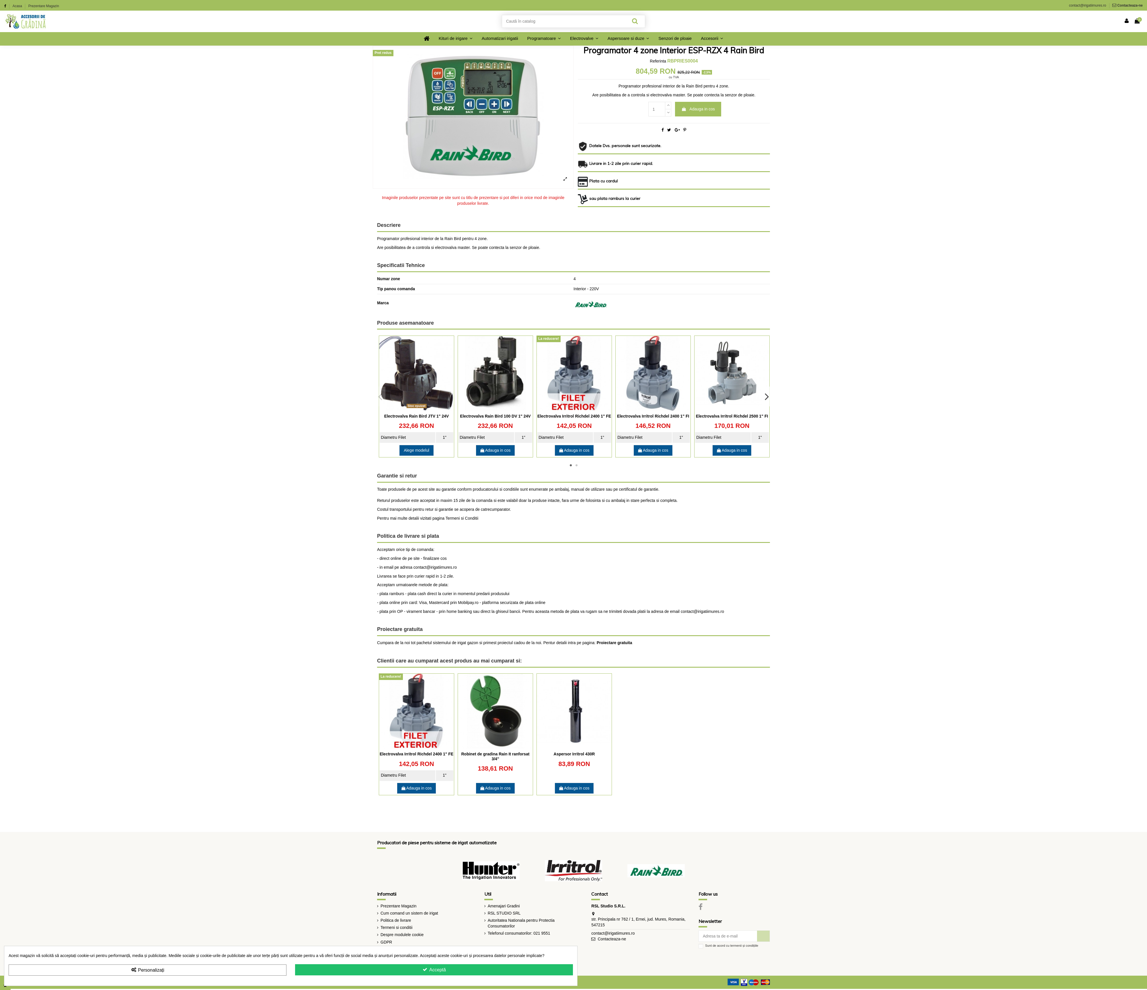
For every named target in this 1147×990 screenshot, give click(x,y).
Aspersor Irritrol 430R (574, 754)
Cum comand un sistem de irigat (409, 913)
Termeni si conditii (396, 927)
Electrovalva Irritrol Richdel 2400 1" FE (574, 416)
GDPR (386, 942)
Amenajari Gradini (504, 906)
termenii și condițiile (744, 945)
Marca (383, 303)
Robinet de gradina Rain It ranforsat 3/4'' (495, 756)
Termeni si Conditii (462, 518)
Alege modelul (416, 450)
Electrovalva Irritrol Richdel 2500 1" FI (732, 416)
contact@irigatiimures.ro (1087, 5)
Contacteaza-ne (1130, 5)
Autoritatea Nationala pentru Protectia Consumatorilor (521, 923)
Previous (380, 396)
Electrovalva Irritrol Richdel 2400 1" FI (653, 416)
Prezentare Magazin (43, 6)
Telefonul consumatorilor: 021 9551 (519, 933)
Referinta (658, 61)
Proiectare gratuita (614, 642)
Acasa (18, 6)
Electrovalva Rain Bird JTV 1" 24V (416, 416)
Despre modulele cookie (402, 934)
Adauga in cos (698, 109)
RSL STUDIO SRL (504, 913)
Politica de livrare (396, 920)
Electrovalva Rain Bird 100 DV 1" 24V (495, 416)
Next (767, 396)
